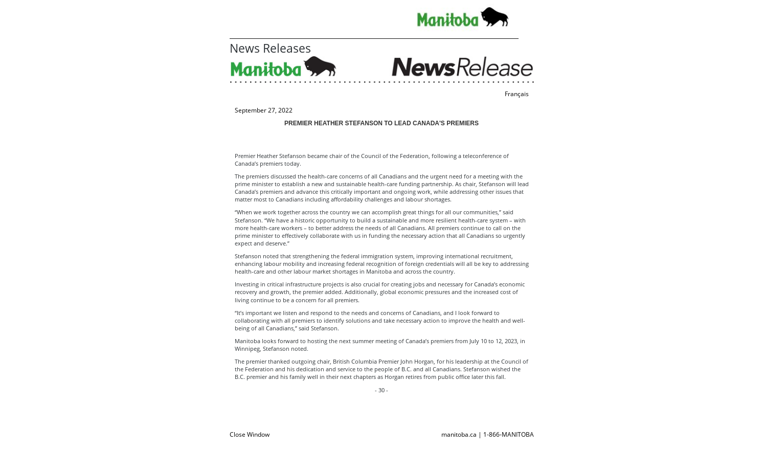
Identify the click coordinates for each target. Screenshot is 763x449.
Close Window (250, 434)
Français (517, 93)
